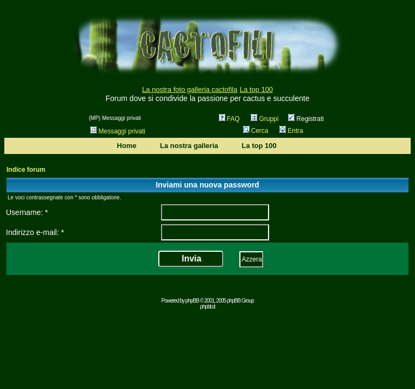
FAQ (229, 119)
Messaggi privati (117, 131)
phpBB (192, 301)
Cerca (256, 131)
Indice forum (25, 169)
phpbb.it (207, 307)
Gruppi (264, 119)
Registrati (306, 119)
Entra (291, 131)
